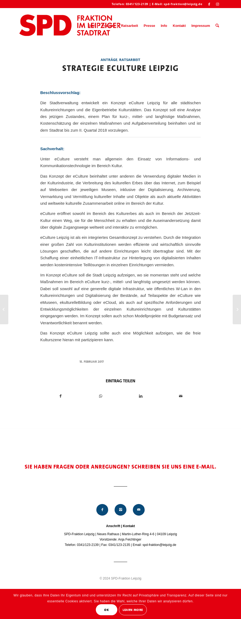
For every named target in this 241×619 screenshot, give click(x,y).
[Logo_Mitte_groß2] (70, 25)
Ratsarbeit (129, 59)
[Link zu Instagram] (218, 4)
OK (106, 610)
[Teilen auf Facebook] (61, 396)
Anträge (109, 59)
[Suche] (217, 25)
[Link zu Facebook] (209, 4)
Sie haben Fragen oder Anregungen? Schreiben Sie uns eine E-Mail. (121, 466)
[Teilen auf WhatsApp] (100, 396)
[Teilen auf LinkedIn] (140, 396)
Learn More (133, 610)
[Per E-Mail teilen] (180, 396)
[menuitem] (92, 25)
